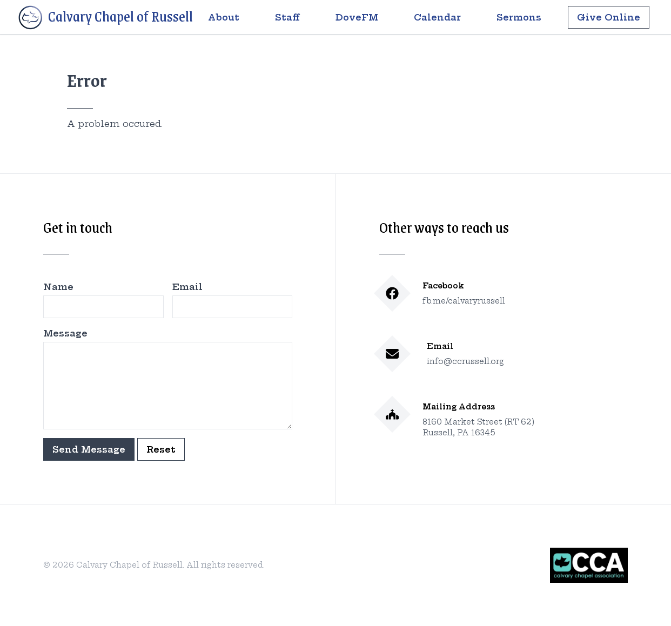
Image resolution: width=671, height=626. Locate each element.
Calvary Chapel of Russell (105, 18)
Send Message (88, 449)
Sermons (518, 17)
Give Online (608, 17)
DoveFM (357, 17)
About (223, 17)
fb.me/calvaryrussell (463, 301)
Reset (161, 449)
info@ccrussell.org (465, 361)
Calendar (437, 17)
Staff (287, 17)
